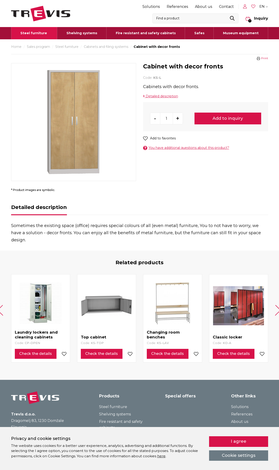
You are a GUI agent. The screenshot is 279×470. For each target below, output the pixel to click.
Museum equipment (241, 33)
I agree (238, 441)
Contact (226, 6)
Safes (199, 33)
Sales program (38, 47)
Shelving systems (81, 33)
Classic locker (227, 337)
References (177, 6)
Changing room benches (163, 334)
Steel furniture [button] (33, 33)
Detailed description (160, 96)
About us (203, 6)
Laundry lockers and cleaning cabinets (36, 334)
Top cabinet (93, 337)
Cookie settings (238, 455)
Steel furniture (66, 47)
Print (264, 58)
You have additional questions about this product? (186, 147)
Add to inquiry (228, 118)
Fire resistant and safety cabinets (146, 33)
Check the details (35, 353)
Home (16, 47)
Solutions (151, 6)
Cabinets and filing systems (106, 47)
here (161, 456)
